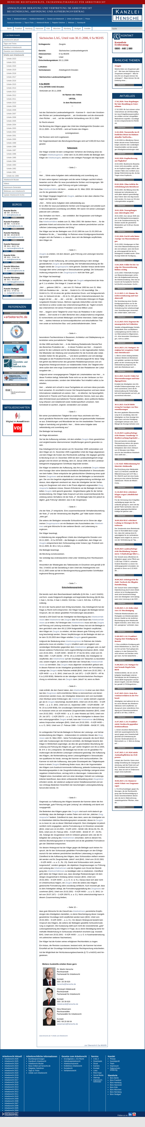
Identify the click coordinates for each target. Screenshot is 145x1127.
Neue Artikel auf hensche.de (39, 1066)
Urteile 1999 (11, 143)
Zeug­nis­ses (51, 476)
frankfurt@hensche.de (15, 226)
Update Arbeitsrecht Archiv (14, 195)
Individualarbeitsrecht (72, 1061)
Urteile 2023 (11, 59)
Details (14, 217)
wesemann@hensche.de (67, 1024)
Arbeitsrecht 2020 (11, 1073)
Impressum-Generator (14, 22)
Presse (87, 19)
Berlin (9, 29)
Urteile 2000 (11, 139)
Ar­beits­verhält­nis (50, 189)
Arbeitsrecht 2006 (11, 1106)
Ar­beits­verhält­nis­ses (56, 871)
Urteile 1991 (11, 172)
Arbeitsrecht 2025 (11, 1061)
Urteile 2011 (11, 99)
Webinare (71, 22)
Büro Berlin (114, 1078)
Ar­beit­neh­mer (55, 620)
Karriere (96, 1066)
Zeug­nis (70, 196)
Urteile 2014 (11, 88)
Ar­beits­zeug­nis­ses (55, 155)
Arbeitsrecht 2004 (11, 1110)
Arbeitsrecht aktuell (20, 19)
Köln (48, 29)
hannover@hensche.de (15, 248)
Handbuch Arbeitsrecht (36, 19)
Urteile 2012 (11, 95)
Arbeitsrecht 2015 (11, 1085)
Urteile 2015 (11, 84)
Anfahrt (6, 217)
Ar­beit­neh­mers (78, 623)
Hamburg (28, 29)
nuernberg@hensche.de (15, 282)
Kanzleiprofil (81, 22)
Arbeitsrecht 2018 (11, 1078)
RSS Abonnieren (9, 1114)
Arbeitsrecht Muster (43, 22)
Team (112, 1064)
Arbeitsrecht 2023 (11, 1066)
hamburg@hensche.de (15, 237)
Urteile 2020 (11, 66)
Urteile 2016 (11, 81)
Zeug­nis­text (98, 779)
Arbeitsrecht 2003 (11, 1113)
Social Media (98, 1075)
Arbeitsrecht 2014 (11, 1087)
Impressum (114, 1066)
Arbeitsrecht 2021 (11, 1071)
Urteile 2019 (11, 70)
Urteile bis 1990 (13, 176)
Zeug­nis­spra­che (62, 267)
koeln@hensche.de (14, 259)
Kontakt (96, 1068)
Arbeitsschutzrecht (71, 1064)
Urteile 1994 (11, 161)
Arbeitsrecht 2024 (11, 1064)
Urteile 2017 (11, 77)
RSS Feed (97, 1073)
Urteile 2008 (11, 110)
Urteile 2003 (11, 128)
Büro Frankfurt (115, 1080)
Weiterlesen (121, 85)
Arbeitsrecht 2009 (11, 1099)
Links (95, 1071)
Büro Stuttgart (115, 1094)
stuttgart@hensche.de (15, 293)
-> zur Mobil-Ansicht (12, 35)
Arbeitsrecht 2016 (11, 1082)
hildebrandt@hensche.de (67, 1004)
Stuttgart (77, 29)
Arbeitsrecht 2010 (11, 1096)
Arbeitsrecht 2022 (11, 1068)
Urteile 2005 (11, 121)
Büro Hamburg (115, 1083)
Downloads (97, 1061)
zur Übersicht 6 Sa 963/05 (95, 1045)
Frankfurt (18, 29)
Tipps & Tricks (29, 22)
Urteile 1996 (11, 154)
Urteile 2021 (11, 62)
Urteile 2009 (11, 106)
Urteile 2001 (11, 136)
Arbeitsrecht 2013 (11, 1089)
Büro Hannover (116, 1085)
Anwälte (87, 29)
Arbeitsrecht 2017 (11, 1080)
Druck (95, 1064)
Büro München (115, 1090)
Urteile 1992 (11, 169)
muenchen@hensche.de (15, 271)
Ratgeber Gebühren (58, 22)
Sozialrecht (68, 1068)
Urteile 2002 (11, 132)
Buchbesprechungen (36, 1059)
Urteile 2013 (11, 92)
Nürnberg (67, 29)
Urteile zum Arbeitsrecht (74, 19)
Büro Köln (114, 1087)
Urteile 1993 (11, 165)
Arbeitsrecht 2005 (11, 1108)
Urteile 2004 (11, 125)
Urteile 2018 (11, 73)
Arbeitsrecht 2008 (11, 1101)
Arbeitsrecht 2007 (11, 1103)
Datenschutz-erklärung (115, 1069)
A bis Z (96, 1059)
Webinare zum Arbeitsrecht (14, 191)
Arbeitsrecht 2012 (11, 1092)
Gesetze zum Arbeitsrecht (55, 19)
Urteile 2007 (11, 114)
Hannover (39, 29)
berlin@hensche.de (14, 215)
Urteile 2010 (11, 103)
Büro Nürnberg (116, 1092)
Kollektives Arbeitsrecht (73, 1066)
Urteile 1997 (11, 150)
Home (9, 19)
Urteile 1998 (11, 147)
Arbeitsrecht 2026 (11, 1059)
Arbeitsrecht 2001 (11, 1117)
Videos (6, 184)
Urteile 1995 (11, 158)
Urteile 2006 (11, 117)
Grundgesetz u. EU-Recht (74, 1059)
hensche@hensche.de (66, 984)
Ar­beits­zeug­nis (54, 158)
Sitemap (96, 1078)
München (56, 29)
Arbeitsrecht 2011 (11, 1094)
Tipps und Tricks (10, 44)
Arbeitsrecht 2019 (11, 1075)
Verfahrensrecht (70, 1071)
